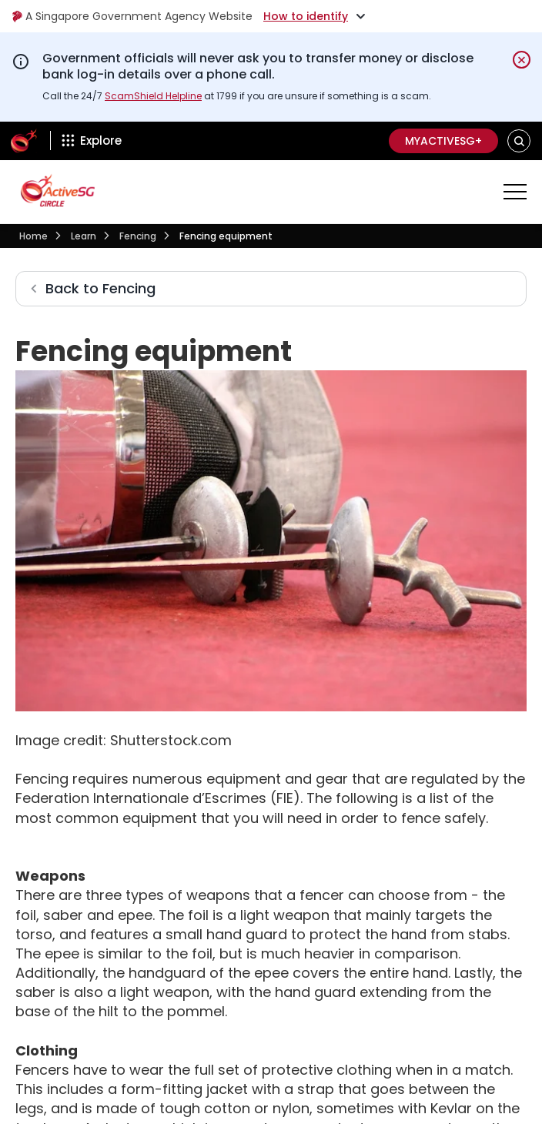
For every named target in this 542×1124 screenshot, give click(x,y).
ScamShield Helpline (153, 95)
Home (33, 236)
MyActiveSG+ (443, 141)
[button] (519, 140)
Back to (100, 288)
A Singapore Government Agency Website (132, 16)
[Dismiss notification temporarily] (521, 60)
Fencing (137, 236)
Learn (83, 236)
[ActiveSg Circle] (24, 141)
